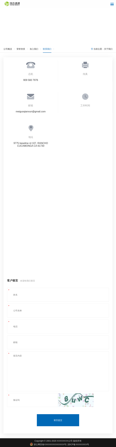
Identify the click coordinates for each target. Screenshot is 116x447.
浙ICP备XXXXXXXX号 (78, 444)
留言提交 (58, 420)
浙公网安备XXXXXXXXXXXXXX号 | (49, 444)
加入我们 (34, 49)
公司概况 (7, 49)
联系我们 (47, 49)
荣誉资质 (21, 49)
